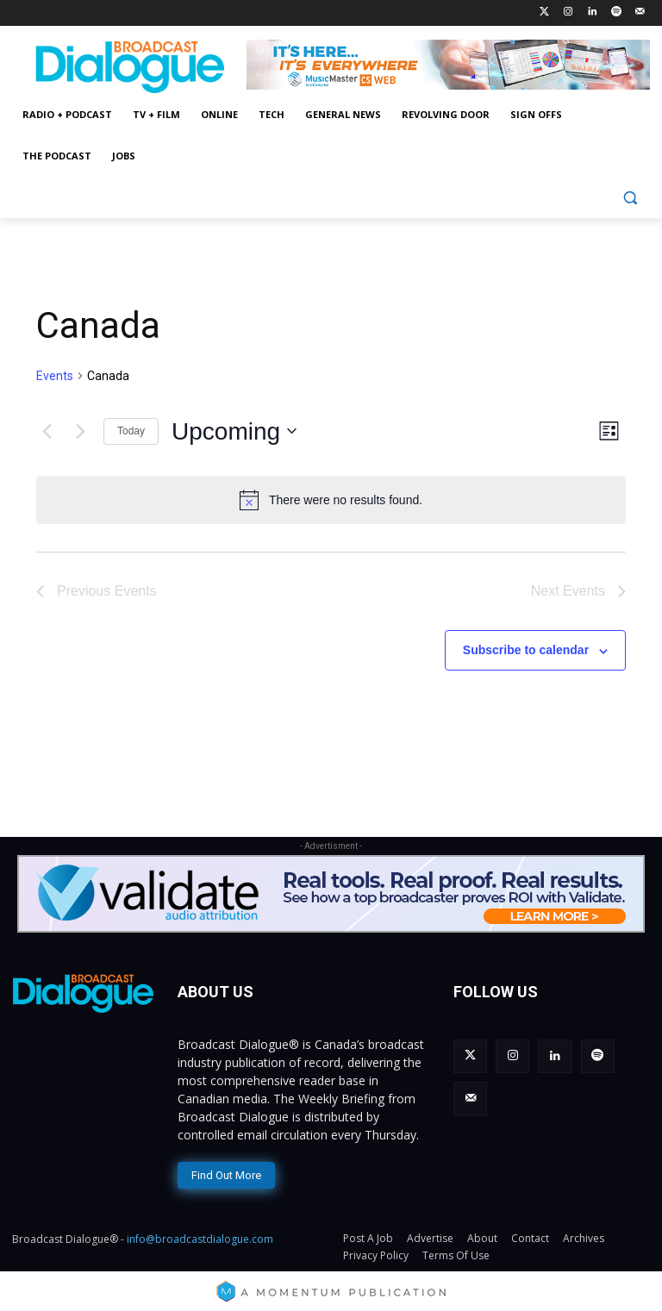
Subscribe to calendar (526, 650)
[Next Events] (80, 431)
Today (131, 431)
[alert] (331, 500)
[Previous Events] (46, 431)
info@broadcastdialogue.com (200, 1234)
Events (54, 376)
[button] (629, 198)
